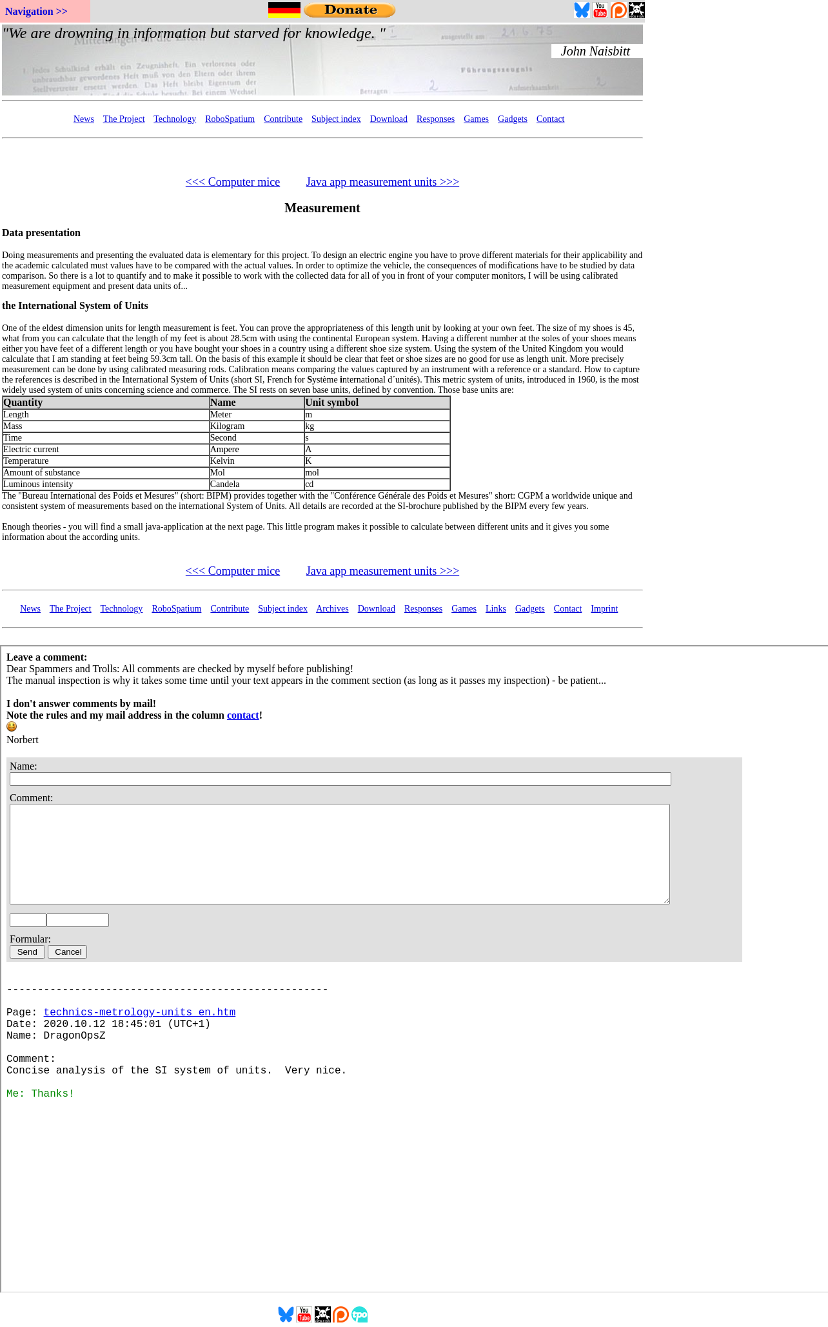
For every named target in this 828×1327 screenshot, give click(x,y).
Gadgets (512, 119)
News (84, 119)
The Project (124, 119)
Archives (332, 609)
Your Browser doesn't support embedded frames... (322, 60)
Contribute (283, 119)
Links (496, 609)
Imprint (604, 609)
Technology (174, 119)
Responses (436, 119)
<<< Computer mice (233, 181)
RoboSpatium (230, 119)
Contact (551, 119)
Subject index (336, 119)
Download (389, 119)
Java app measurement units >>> (382, 181)
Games (476, 119)
